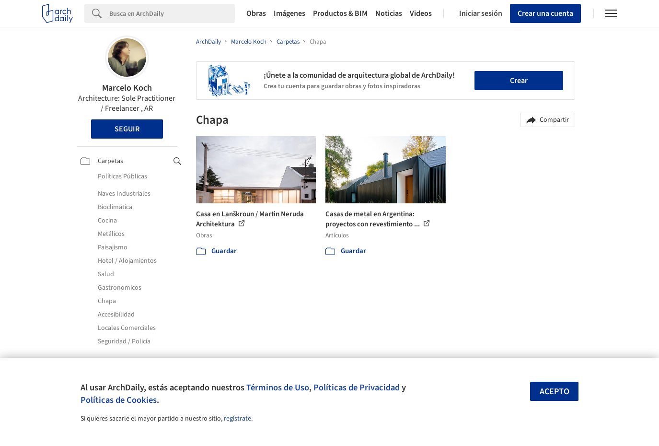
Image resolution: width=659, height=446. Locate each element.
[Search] (172, 13)
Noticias (388, 13)
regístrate (237, 418)
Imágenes (289, 13)
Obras (256, 13)
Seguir (127, 129)
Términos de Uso (277, 387)
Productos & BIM (340, 13)
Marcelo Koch (127, 88)
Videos (421, 13)
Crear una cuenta (545, 13)
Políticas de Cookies (119, 400)
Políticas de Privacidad (356, 387)
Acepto (554, 392)
